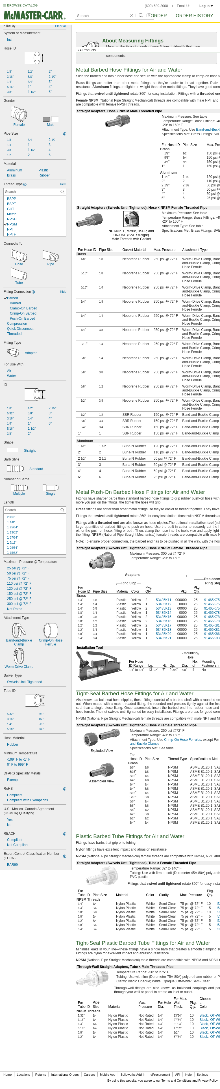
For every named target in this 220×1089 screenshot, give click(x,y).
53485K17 (163, 625)
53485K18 (163, 630)
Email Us (183, 6)
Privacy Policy (208, 1080)
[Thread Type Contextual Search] (34, 191)
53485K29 (163, 634)
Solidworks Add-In (133, 1074)
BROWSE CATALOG (22, 5)
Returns (40, 1074)
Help (188, 1074)
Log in (206, 6)
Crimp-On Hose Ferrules (182, 740)
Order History (194, 15)
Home (7, 1074)
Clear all (60, 26)
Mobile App (107, 1074)
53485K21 (163, 638)
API (177, 1074)
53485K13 (163, 608)
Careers (89, 1074)
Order (159, 15)
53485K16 (163, 621)
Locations (23, 1074)
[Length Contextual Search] (34, 510)
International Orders (65, 1074)
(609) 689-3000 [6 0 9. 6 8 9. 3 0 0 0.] (156, 6)
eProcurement (160, 1074)
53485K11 (163, 600)
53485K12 (163, 604)
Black (203, 1015)
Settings (202, 1074)
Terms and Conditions (176, 1080)
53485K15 (163, 617)
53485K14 (163, 613)
